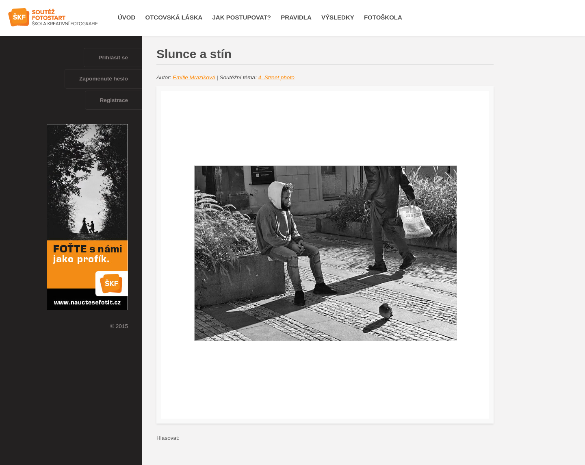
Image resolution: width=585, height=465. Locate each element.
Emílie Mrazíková (194, 77)
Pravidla (296, 17)
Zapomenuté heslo (103, 79)
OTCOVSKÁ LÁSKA (174, 17)
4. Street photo (276, 77)
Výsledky (337, 17)
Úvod (126, 17)
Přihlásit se (113, 57)
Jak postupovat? (241, 17)
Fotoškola (383, 17)
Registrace (114, 100)
